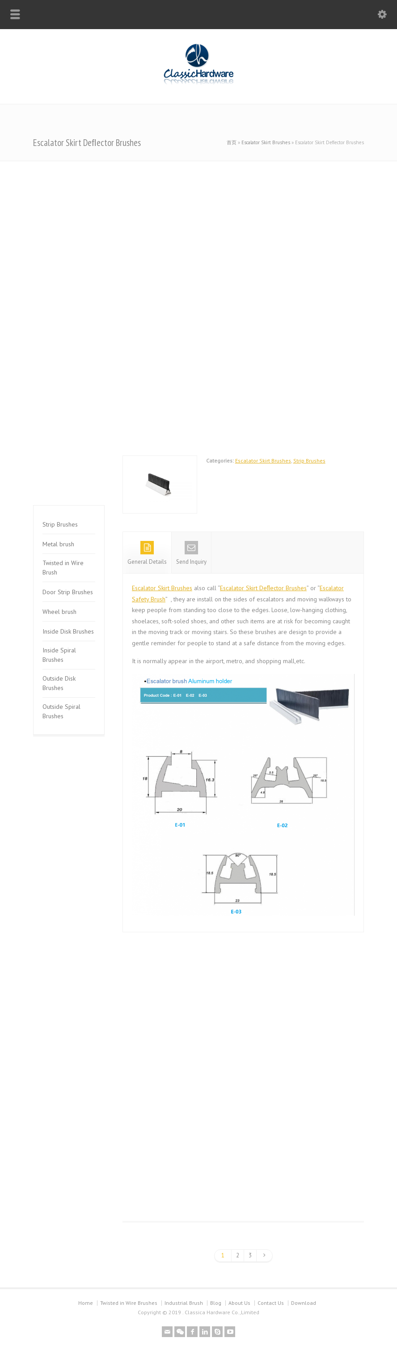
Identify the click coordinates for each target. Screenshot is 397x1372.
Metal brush (58, 544)
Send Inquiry (191, 553)
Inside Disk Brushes (68, 631)
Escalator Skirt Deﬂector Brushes (263, 588)
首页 (232, 142)
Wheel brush (59, 612)
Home (85, 1302)
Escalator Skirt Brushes (265, 142)
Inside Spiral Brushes (59, 655)
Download (303, 1302)
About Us (239, 1302)
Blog (215, 1302)
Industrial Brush (184, 1302)
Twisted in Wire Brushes (128, 1302)
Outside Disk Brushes (59, 683)
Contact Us (271, 1302)
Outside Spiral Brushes (61, 711)
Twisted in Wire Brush (63, 567)
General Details (147, 553)
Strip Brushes (309, 460)
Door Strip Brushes (67, 592)
